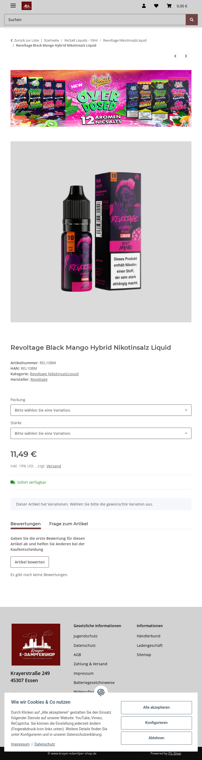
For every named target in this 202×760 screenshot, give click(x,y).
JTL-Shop (174, 753)
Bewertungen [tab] (26, 523)
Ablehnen (154, 735)
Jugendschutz (86, 635)
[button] (144, 6)
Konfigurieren (154, 720)
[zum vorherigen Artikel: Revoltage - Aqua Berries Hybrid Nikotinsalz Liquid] (175, 56)
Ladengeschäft (150, 645)
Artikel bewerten (30, 561)
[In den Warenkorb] (15, 138)
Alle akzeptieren (154, 705)
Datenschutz (46, 744)
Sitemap (144, 654)
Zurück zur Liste (26, 40)
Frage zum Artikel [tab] (68, 523)
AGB (77, 654)
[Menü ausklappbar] (13, 3)
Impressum (22, 744)
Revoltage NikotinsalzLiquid (54, 373)
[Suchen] (192, 19)
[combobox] (101, 410)
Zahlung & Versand (90, 663)
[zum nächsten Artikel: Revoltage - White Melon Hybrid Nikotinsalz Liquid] (186, 56)
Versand (54, 465)
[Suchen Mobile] (95, 19)
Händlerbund (148, 635)
